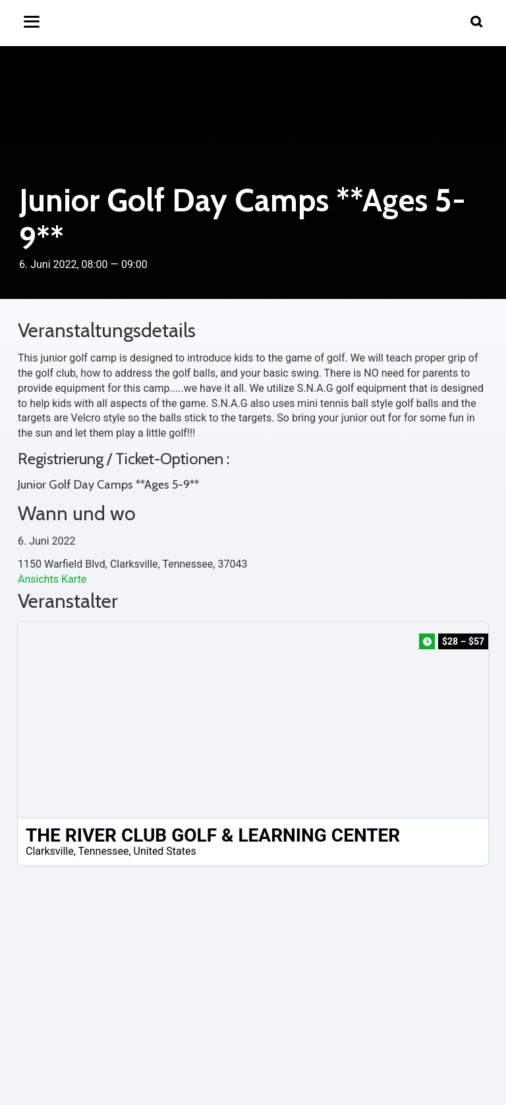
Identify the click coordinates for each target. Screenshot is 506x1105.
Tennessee (103, 851)
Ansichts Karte (52, 579)
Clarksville (50, 851)
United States (165, 851)
